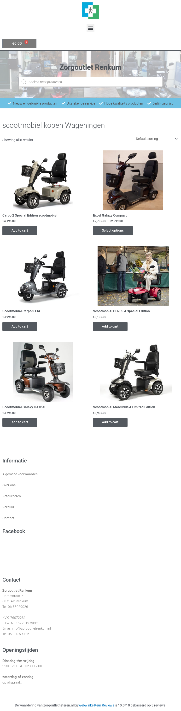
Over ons (9, 486)
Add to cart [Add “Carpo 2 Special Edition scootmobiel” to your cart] (20, 230)
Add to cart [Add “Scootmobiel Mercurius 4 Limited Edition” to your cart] (111, 422)
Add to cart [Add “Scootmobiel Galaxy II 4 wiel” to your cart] (20, 422)
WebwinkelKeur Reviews (96, 706)
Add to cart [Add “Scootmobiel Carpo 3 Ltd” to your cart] (20, 327)
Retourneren (11, 497)
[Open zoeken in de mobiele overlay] (91, 82)
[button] (90, 28)
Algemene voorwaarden (20, 475)
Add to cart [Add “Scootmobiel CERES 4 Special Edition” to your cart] (111, 327)
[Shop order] (156, 138)
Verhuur (8, 507)
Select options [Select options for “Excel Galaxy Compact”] (113, 230)
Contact (8, 518)
